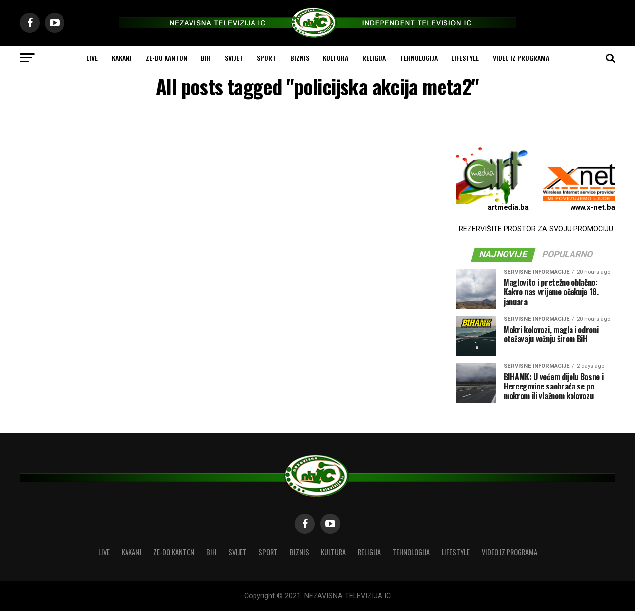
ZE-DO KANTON (166, 58)
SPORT (266, 58)
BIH (206, 58)
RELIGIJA (374, 58)
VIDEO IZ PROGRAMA (521, 58)
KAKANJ (122, 58)
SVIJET (234, 58)
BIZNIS (299, 58)
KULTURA (335, 58)
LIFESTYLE (465, 58)
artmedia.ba (508, 207)
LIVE (92, 58)
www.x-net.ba (593, 207)
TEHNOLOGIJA (419, 58)
